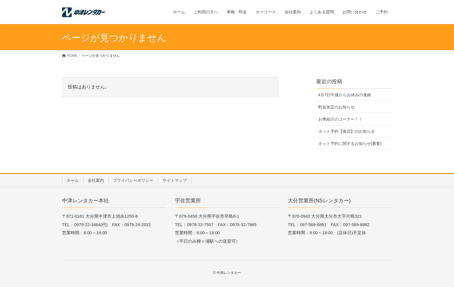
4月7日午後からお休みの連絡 (344, 94)
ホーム (73, 180)
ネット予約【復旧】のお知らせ (346, 131)
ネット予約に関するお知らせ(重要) (350, 143)
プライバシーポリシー (133, 180)
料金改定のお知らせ (336, 107)
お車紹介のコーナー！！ (340, 119)
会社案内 (96, 180)
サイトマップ (174, 180)
